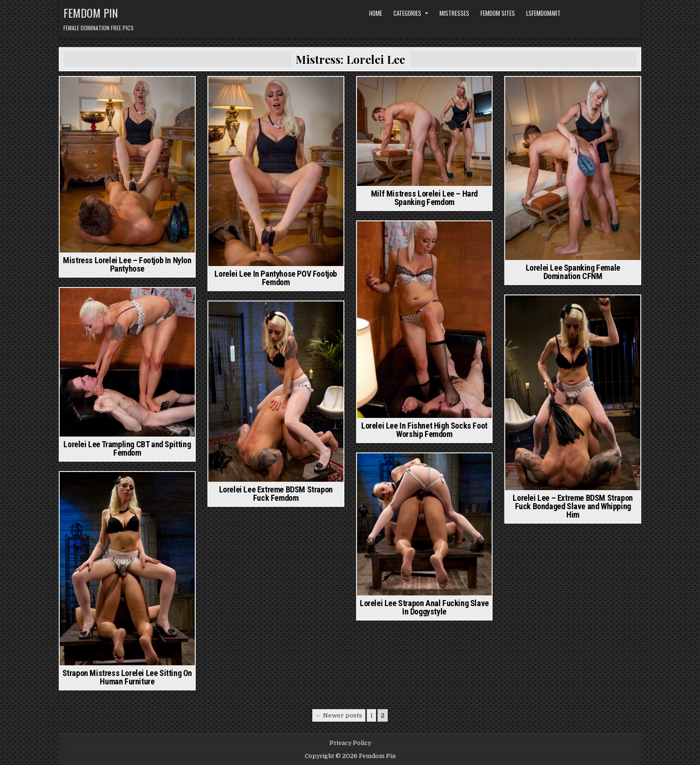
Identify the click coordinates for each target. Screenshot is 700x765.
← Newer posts (339, 715)
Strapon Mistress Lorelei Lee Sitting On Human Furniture (127, 677)
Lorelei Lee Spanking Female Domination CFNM (573, 272)
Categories (407, 13)
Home (375, 13)
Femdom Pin (90, 12)
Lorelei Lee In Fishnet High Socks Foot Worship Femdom (424, 430)
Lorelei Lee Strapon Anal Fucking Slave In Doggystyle (424, 607)
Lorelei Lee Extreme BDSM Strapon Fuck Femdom (276, 494)
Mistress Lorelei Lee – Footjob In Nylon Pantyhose (127, 264)
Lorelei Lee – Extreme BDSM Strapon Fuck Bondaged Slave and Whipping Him (572, 506)
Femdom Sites (497, 13)
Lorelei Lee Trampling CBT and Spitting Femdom (127, 448)
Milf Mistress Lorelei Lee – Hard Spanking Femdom (424, 198)
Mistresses (454, 13)
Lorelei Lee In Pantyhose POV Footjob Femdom (275, 278)
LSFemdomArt (543, 13)
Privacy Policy (350, 743)
